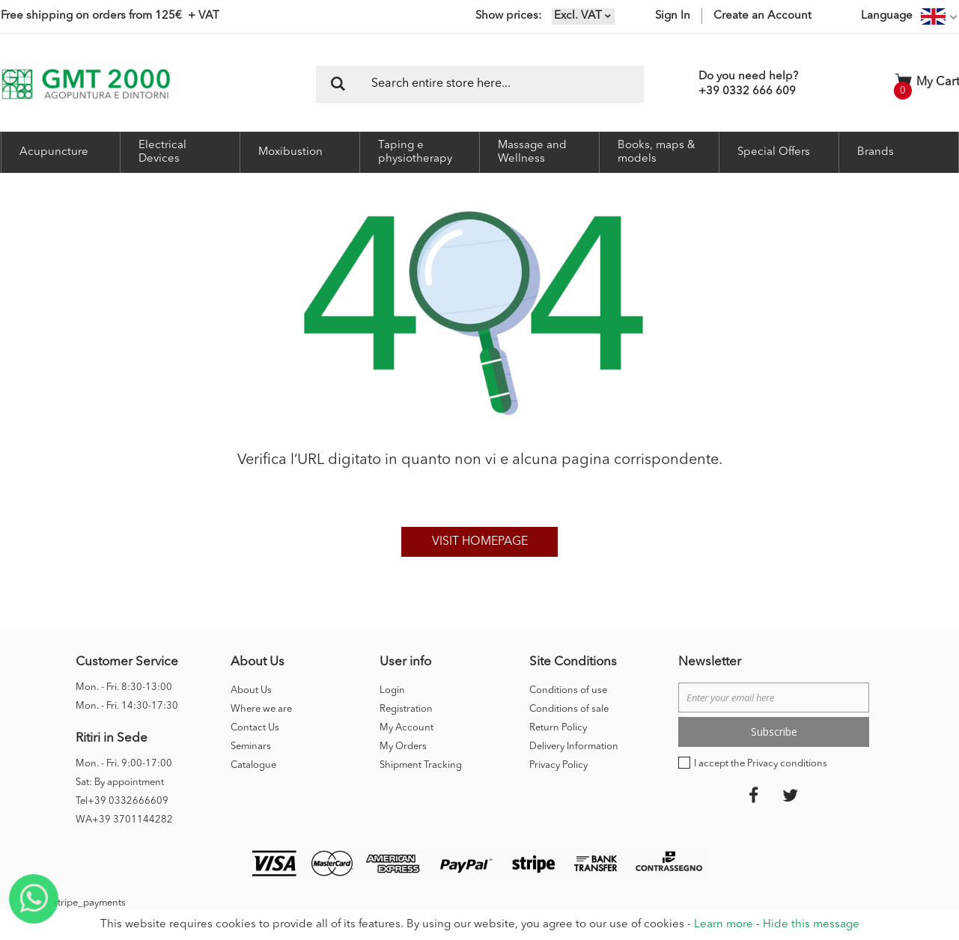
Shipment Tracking (421, 765)
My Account (406, 728)
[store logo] (86, 84)
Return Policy (558, 728)
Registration (406, 709)
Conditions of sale (569, 709)
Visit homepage (480, 542)
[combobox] (480, 84)
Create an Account (762, 16)
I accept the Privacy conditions (760, 764)
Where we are (261, 709)
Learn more (723, 924)
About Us (251, 690)
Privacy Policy (558, 765)
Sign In (672, 16)
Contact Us (255, 728)
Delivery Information (573, 746)
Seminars (251, 746)
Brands (875, 152)
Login (392, 690)
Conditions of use (568, 690)
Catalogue (253, 765)
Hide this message (811, 924)
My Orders (403, 746)
